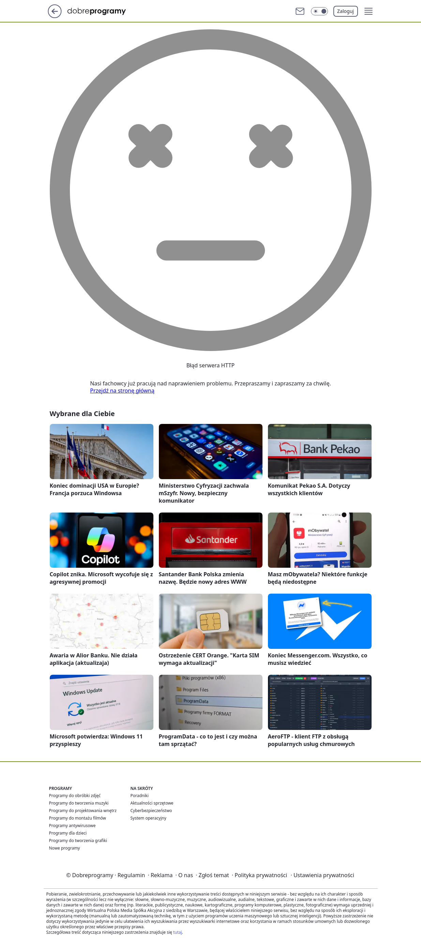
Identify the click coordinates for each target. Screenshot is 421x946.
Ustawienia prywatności (322, 875)
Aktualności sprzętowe (152, 803)
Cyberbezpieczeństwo (151, 810)
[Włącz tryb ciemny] (319, 11)
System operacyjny (148, 818)
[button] (368, 11)
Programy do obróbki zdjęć (75, 795)
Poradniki (140, 795)
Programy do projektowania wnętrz (83, 810)
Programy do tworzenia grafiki (78, 840)
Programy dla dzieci (68, 833)
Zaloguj (345, 11)
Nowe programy (64, 848)
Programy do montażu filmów (77, 818)
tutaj (177, 932)
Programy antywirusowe (72, 825)
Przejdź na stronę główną (122, 390)
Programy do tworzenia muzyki (79, 803)
